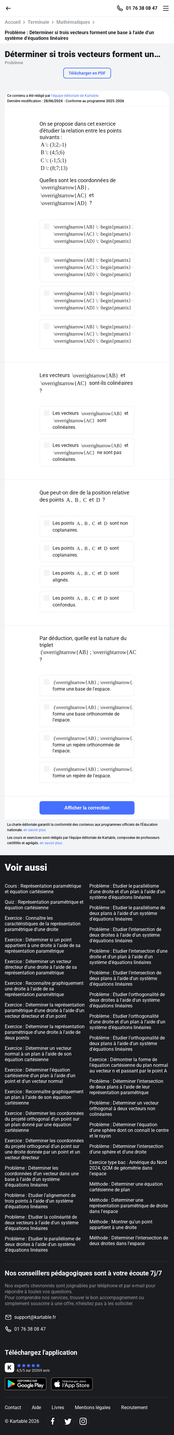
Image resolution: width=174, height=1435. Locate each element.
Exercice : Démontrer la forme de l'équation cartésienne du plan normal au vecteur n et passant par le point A (128, 1065)
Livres (58, 1407)
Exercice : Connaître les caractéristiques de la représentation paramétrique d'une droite (42, 923)
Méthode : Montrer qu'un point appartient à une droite (120, 1224)
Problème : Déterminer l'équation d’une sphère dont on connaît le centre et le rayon (129, 1130)
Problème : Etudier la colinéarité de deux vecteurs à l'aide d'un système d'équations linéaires (41, 1222)
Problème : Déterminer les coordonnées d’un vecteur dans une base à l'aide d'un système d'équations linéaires (42, 1176)
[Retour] (11, 8)
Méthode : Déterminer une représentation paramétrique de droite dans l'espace (128, 1205)
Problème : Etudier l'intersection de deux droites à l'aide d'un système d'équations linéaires (125, 935)
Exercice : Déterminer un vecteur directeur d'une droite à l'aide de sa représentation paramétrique (41, 967)
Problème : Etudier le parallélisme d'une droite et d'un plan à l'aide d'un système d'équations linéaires (127, 891)
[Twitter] (67, 1421)
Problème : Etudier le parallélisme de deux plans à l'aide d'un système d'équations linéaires (127, 913)
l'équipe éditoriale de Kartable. (75, 96)
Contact (13, 1407)
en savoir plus (34, 830)
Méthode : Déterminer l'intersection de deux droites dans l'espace (128, 1240)
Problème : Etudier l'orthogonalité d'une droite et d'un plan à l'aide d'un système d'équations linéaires (127, 1021)
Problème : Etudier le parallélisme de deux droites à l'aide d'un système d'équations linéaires (42, 1244)
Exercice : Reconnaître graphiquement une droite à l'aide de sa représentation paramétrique (44, 988)
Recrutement (134, 1407)
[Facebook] (52, 1421)
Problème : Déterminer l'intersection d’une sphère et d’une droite (126, 1149)
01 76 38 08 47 (141, 8)
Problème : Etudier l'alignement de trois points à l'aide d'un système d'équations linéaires (40, 1201)
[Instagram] (83, 1421)
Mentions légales (92, 1407)
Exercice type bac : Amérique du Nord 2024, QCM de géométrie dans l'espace (128, 1168)
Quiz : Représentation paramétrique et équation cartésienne (44, 905)
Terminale (38, 22)
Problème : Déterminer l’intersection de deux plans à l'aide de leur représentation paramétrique (126, 1086)
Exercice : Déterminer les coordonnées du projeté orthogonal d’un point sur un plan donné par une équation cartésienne (44, 1121)
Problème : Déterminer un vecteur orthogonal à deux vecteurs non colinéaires (124, 1108)
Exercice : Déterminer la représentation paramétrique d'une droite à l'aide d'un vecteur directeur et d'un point (45, 1010)
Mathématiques (73, 22)
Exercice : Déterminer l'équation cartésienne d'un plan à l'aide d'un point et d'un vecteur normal (40, 1075)
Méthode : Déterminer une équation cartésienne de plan (126, 1187)
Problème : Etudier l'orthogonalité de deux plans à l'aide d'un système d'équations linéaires (127, 1043)
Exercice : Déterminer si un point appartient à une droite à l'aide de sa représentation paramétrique (42, 945)
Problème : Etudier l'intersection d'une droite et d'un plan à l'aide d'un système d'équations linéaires (128, 956)
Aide (36, 1407)
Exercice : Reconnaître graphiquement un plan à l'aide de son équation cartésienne (44, 1097)
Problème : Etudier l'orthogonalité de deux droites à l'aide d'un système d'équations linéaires (127, 1000)
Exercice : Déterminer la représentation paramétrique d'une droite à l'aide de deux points (45, 1032)
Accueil (12, 22)
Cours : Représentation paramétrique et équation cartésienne (43, 888)
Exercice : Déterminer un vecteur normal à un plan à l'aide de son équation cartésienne (38, 1053)
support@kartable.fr (35, 1317)
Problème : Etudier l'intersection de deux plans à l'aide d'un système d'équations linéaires (125, 978)
